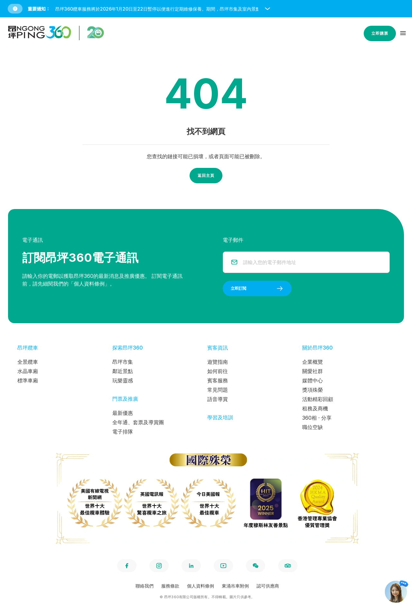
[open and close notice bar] (267, 9)
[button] (207, 9)
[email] (312, 262)
